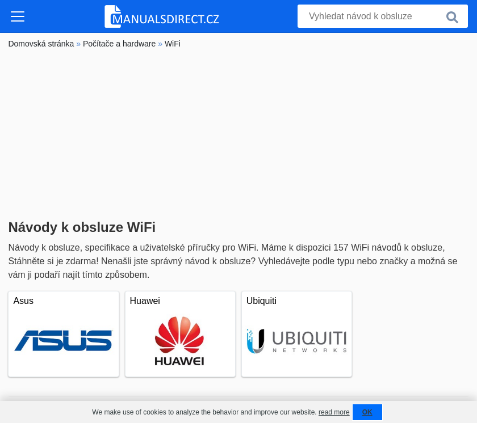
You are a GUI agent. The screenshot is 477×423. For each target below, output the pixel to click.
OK (367, 412)
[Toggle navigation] (17, 16)
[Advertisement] (238, 134)
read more (334, 412)
